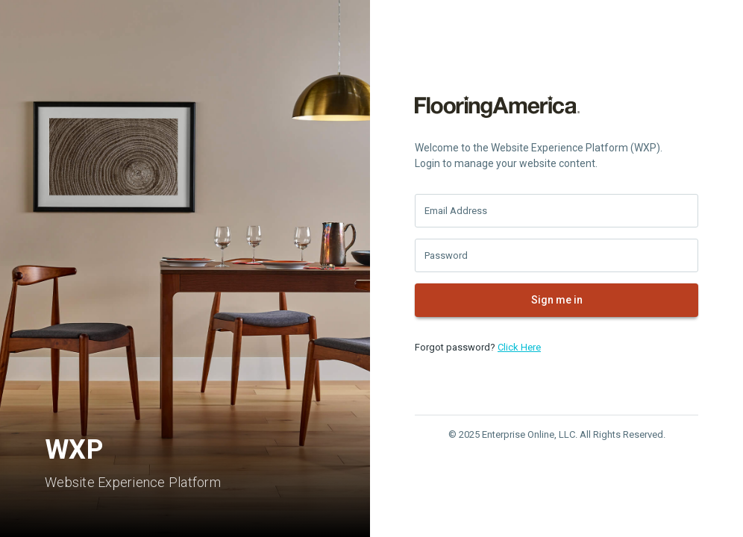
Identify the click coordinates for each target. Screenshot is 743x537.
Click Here (519, 347)
